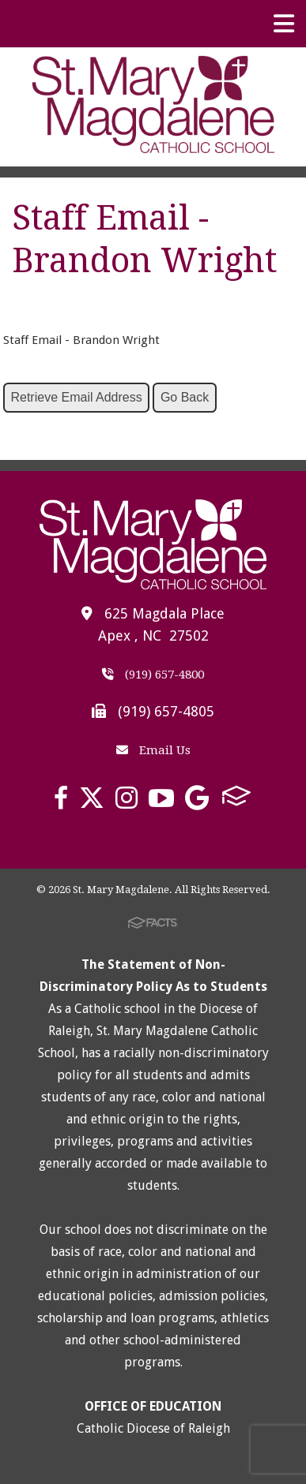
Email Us (153, 750)
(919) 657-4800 (153, 674)
